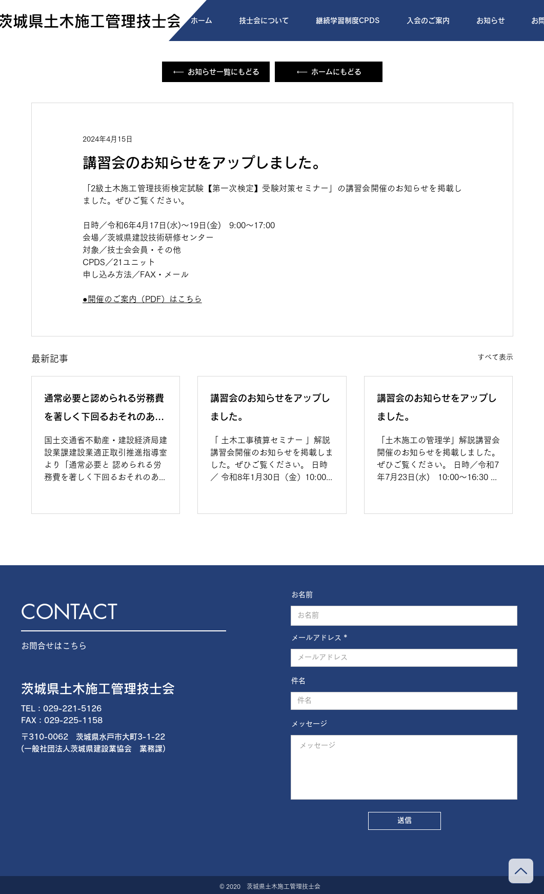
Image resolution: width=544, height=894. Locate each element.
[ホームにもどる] (328, 72)
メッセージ (309, 723)
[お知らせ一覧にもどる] (216, 72)
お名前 (302, 594)
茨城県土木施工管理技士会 (98, 688)
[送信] (404, 821)
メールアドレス (316, 637)
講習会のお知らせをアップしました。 (270, 407)
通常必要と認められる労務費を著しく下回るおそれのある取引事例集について (104, 409)
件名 (298, 680)
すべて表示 (495, 357)
